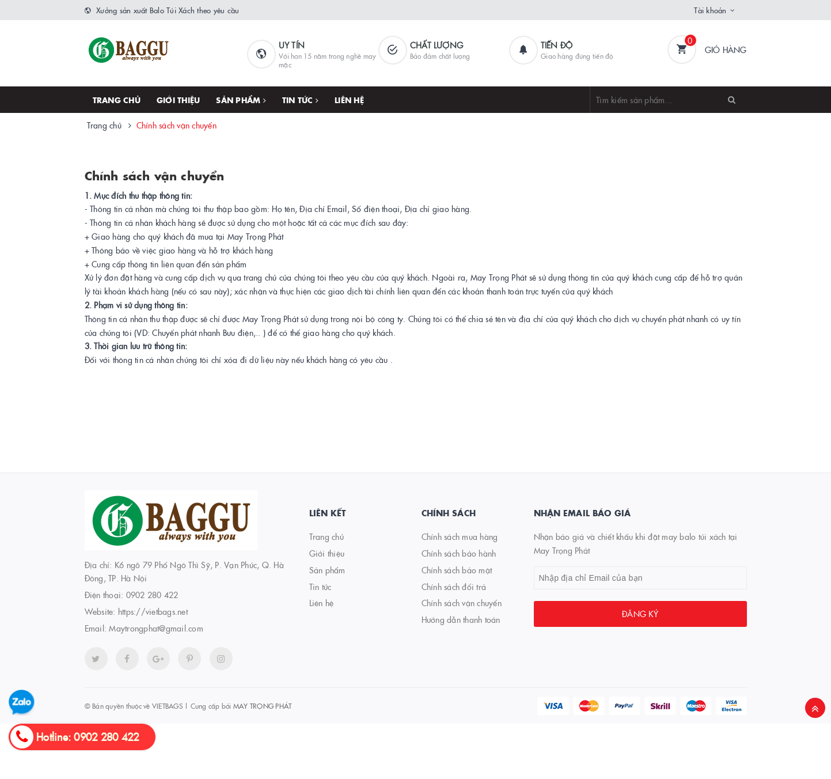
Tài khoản (710, 10)
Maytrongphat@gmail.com (156, 628)
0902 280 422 (152, 594)
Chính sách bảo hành (459, 553)
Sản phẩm (241, 99)
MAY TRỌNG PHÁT (262, 705)
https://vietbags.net (153, 611)
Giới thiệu (178, 99)
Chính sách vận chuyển (155, 175)
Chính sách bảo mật (457, 570)
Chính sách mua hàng (460, 536)
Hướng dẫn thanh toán (461, 619)
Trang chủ (117, 99)
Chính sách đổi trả (454, 586)
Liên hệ (349, 99)
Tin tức (300, 99)
